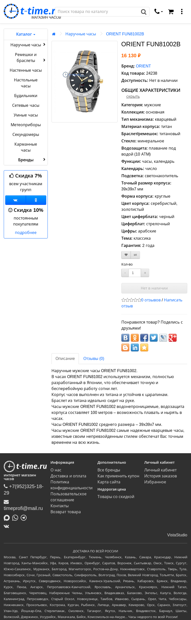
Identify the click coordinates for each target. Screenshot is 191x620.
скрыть (133, 96)
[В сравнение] (135, 255)
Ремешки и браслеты (31, 58)
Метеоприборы (26, 125)
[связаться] (158, 11)
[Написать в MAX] (8, 517)
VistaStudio (177, 535)
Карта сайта (108, 482)
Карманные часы (25, 147)
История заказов (160, 476)
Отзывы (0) (93, 358)
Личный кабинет (160, 470)
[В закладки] (126, 255)
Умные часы (26, 115)
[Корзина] (170, 11)
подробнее (26, 232)
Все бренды (108, 470)
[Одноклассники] (36, 200)
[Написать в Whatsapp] (16, 517)
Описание (65, 358)
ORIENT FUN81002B (125, 34)
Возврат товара (65, 512)
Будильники (25, 96)
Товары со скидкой (116, 497)
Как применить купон (118, 476)
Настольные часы (26, 83)
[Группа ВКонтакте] (15, 200)
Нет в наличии (154, 288)
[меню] (181, 11)
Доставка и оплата (68, 476)
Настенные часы (26, 70)
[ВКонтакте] (7, 526)
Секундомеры (25, 134)
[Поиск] (97, 11)
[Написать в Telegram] (25, 517)
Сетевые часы (25, 105)
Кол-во (127, 264)
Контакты (59, 506)
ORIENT (143, 66)
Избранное (155, 482)
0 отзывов (151, 300)
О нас (55, 470)
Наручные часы (28, 44)
